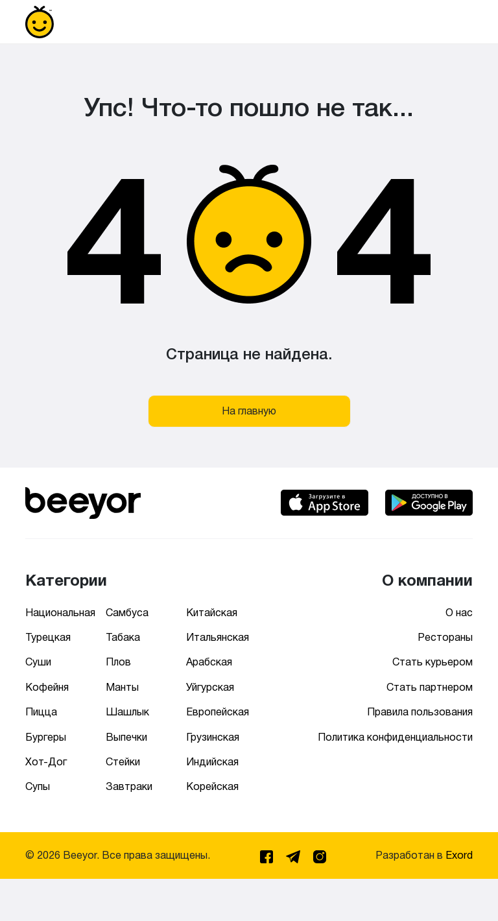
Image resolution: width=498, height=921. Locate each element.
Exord (459, 855)
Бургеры (45, 737)
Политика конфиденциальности (395, 737)
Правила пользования (420, 711)
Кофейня (47, 687)
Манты (122, 687)
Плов (118, 661)
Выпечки (126, 737)
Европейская (217, 711)
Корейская (212, 786)
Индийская (212, 761)
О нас (459, 612)
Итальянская (217, 637)
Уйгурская (210, 687)
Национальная (60, 612)
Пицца (41, 711)
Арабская (209, 661)
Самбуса (127, 612)
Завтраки (129, 786)
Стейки (123, 761)
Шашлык (127, 711)
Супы (37, 786)
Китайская (211, 612)
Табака (123, 637)
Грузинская (212, 737)
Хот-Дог (46, 761)
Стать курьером (432, 661)
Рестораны (445, 637)
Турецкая (48, 637)
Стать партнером (429, 687)
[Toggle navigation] (454, 22)
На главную (249, 410)
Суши (38, 661)
